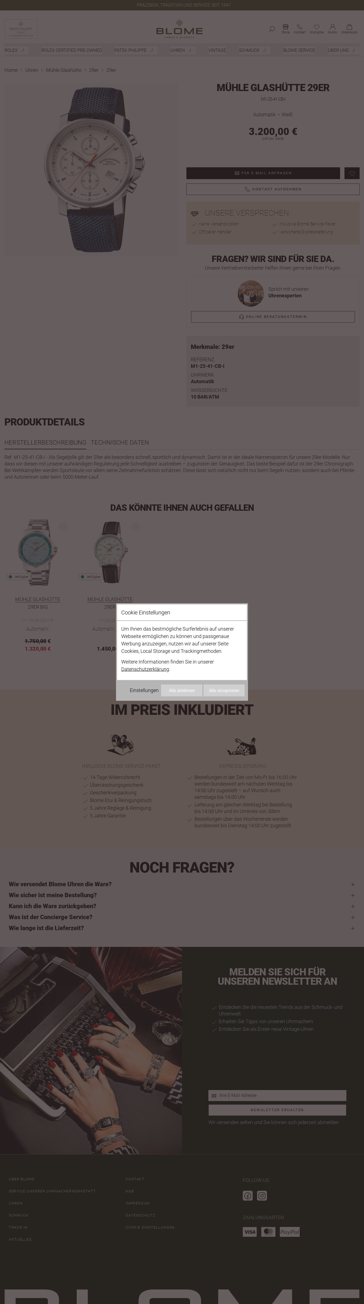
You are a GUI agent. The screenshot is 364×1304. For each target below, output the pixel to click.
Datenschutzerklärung (145, 669)
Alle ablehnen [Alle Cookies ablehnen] (182, 690)
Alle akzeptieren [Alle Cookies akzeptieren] (224, 690)
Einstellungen (144, 690)
